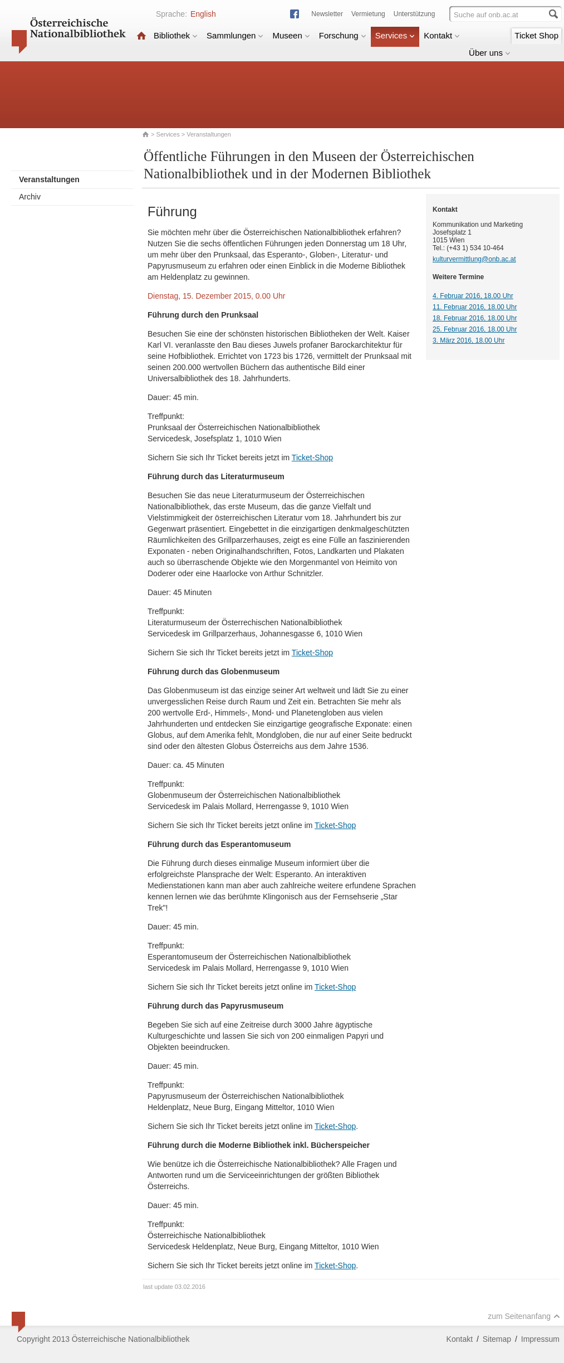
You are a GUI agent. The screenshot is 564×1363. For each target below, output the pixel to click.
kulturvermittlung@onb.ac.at (474, 259)
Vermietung (368, 14)
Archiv (30, 196)
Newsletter (327, 14)
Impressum (540, 1339)
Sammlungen (235, 35)
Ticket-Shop (312, 457)
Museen (291, 35)
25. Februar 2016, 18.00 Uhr (475, 329)
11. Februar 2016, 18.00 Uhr (475, 307)
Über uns (490, 52)
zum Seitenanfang (524, 1316)
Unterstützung (414, 14)
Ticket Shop (536, 35)
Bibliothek (176, 35)
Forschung (342, 35)
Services (395, 35)
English (203, 13)
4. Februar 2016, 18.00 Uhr (473, 296)
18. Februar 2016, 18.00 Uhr (475, 318)
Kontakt (442, 35)
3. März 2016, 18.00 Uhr (468, 340)
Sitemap (497, 1339)
